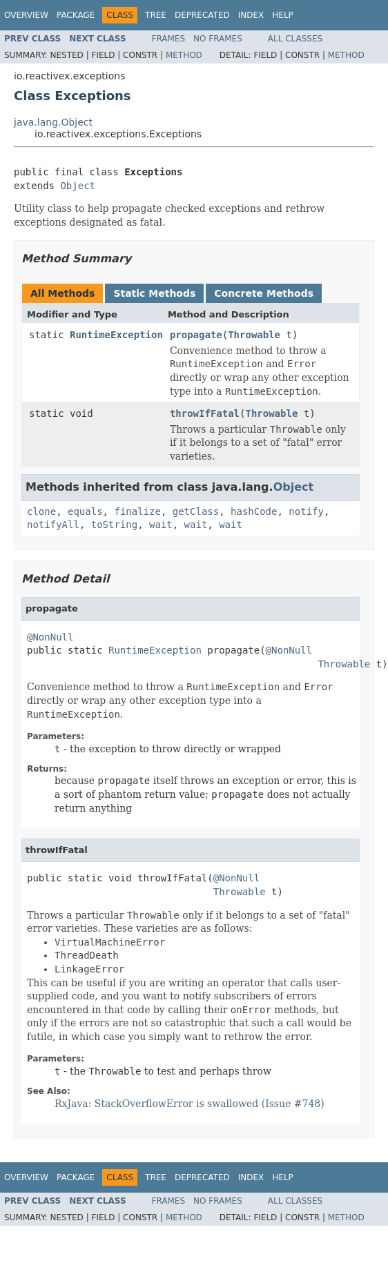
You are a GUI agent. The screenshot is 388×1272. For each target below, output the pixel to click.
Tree (155, 15)
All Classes (295, 38)
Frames (169, 38)
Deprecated (202, 15)
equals (85, 511)
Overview (26, 15)
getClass (196, 511)
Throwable (254, 334)
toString (114, 524)
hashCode (254, 511)
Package (76, 15)
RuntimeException (116, 334)
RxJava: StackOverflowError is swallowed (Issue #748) (189, 1103)
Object (77, 185)
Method (184, 55)
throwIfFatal (205, 413)
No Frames (217, 38)
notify (306, 511)
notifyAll (53, 524)
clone (41, 511)
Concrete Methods (263, 293)
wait (161, 524)
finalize (137, 511)
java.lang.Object (53, 122)
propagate (196, 334)
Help (282, 15)
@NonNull (50, 637)
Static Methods (154, 293)
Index (251, 15)
